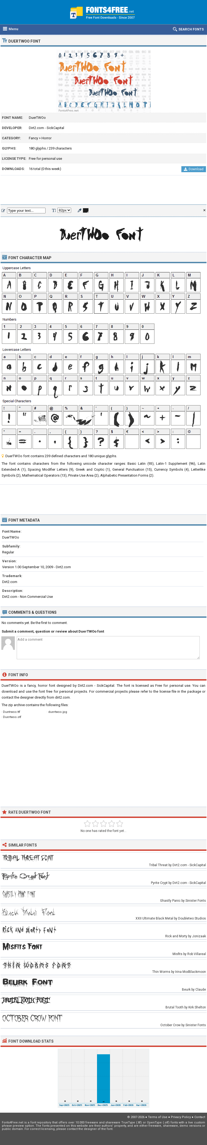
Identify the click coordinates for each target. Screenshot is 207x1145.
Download (193, 169)
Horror (46, 138)
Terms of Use (157, 1117)
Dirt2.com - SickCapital (46, 128)
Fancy (33, 138)
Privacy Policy (181, 1117)
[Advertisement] (103, 190)
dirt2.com (62, 697)
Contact (199, 1117)
